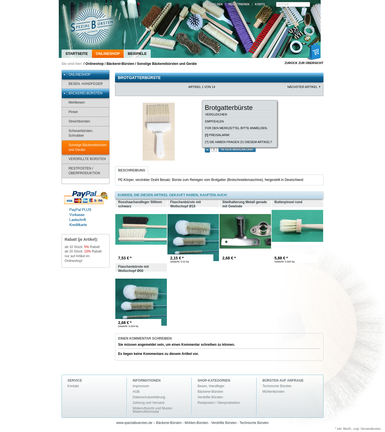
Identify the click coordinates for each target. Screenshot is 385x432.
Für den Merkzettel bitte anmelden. (236, 128)
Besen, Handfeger (83, 84)
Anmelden (215, 4)
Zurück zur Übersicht (304, 63)
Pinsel (70, 112)
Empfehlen (214, 121)
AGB (136, 392)
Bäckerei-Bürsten (120, 64)
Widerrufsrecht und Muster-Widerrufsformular (153, 410)
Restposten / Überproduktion (81, 170)
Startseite (76, 53)
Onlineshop (108, 53)
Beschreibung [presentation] (131, 170)
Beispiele (137, 53)
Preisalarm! (217, 135)
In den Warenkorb (237, 149)
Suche (283, 4)
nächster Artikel (302, 87)
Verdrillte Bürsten (84, 159)
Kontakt (73, 386)
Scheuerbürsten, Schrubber (78, 133)
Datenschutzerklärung (149, 397)
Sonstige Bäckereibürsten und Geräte (167, 64)
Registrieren (238, 4)
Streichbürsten (76, 121)
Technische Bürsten (277, 386)
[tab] (131, 170)
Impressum (141, 386)
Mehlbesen (74, 102)
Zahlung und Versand (148, 403)
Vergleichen (216, 114)
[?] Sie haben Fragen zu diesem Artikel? (238, 142)
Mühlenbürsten (273, 392)
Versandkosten (370, 428)
